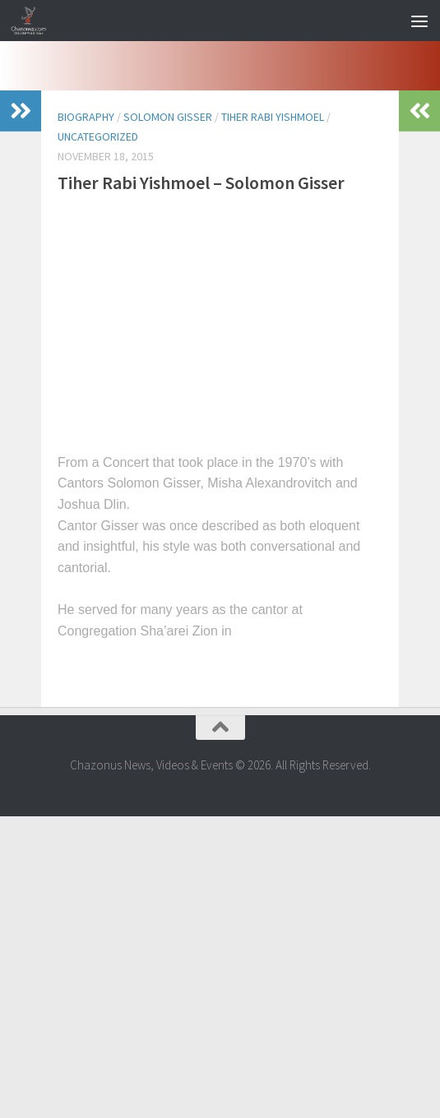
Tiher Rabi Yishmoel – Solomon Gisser (201, 182)
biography (86, 116)
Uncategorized (98, 136)
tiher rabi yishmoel (272, 116)
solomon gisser (167, 116)
